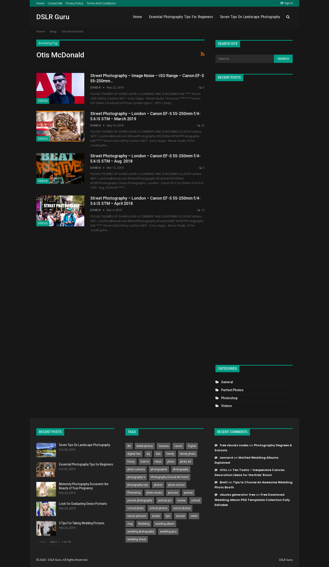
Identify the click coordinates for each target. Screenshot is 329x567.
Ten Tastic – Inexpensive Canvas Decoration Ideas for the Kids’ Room (249, 472)
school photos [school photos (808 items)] (158, 508)
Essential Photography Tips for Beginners (181, 17)
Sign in (287, 3)
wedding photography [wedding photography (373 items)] (140, 531)
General (227, 382)
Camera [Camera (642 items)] (164, 446)
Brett (224, 482)
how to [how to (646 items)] (145, 461)
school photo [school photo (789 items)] (135, 508)
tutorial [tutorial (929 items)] (180, 516)
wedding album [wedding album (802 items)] (164, 523)
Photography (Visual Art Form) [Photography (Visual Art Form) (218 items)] (169, 477)
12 (200, 210)
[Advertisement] (254, 221)
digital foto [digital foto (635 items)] (134, 453)
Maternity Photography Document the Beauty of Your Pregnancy (84, 486)
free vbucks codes (234, 445)
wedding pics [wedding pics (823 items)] (168, 531)
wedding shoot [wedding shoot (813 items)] (136, 539)
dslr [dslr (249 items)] (158, 453)
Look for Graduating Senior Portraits (83, 504)
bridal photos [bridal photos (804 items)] (145, 446)
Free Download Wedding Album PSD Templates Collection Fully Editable (252, 499)
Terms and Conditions (101, 3)
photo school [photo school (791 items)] (176, 485)
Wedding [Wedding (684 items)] (143, 523)
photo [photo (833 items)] (170, 461)
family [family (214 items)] (170, 453)
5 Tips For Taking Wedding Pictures (81, 523)
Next (54, 542)
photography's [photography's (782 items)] (136, 477)
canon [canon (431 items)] (178, 446)
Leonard (226, 457)
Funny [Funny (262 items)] (131, 461)
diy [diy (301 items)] (148, 453)
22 (200, 125)
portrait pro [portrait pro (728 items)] (165, 500)
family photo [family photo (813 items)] (187, 453)
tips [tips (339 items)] (168, 516)
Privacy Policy (74, 3)
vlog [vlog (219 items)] (130, 523)
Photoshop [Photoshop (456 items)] (134, 492)
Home (40, 3)
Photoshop (229, 398)
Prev (42, 542)
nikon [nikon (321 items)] (158, 461)
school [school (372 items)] (195, 500)
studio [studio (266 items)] (156, 516)
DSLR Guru (52, 17)
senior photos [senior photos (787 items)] (182, 508)
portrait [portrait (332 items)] (188, 492)
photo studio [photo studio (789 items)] (154, 492)
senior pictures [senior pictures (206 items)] (136, 516)
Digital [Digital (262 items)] (192, 446)
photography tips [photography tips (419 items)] (137, 485)
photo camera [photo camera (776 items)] (136, 469)
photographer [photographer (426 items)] (159, 469)
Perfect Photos (232, 390)
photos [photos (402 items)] (158, 485)
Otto (223, 470)
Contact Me (55, 3)
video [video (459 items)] (194, 516)
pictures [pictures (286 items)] (173, 492)
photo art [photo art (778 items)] (185, 461)
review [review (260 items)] (181, 500)
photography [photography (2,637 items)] (180, 469)
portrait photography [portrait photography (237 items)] (139, 500)
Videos (43, 100)
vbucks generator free (237, 494)
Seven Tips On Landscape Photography (250, 17)
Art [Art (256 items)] (129, 446)
